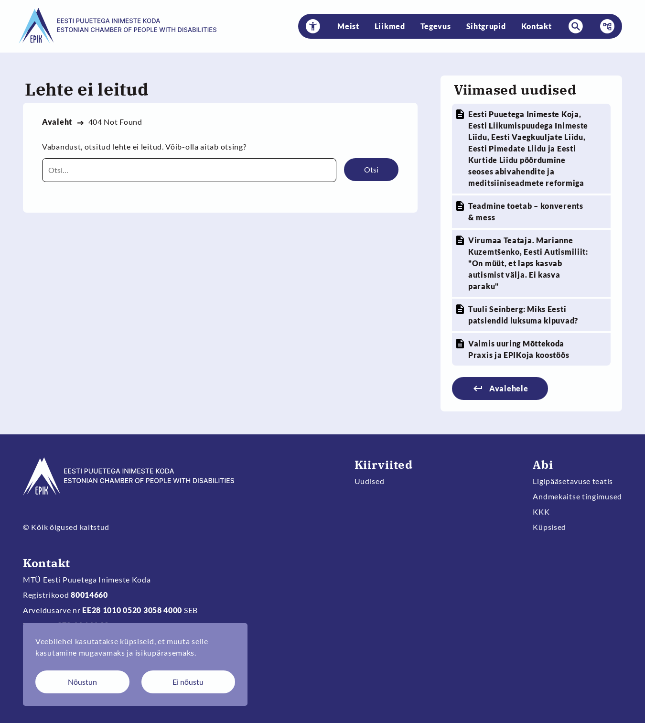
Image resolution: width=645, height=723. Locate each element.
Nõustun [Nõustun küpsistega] (82, 681)
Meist (348, 26)
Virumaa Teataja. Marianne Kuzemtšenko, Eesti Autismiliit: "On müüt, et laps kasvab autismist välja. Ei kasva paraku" (528, 263)
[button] (313, 26)
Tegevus (435, 26)
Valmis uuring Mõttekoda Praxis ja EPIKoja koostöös (518, 349)
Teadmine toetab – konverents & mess (525, 211)
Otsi (371, 169)
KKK (541, 511)
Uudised (370, 481)
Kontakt (536, 26)
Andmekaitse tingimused (577, 496)
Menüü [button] (604, 26)
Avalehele (508, 388)
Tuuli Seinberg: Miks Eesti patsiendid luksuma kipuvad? (523, 314)
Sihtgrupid (486, 26)
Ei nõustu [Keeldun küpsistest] (188, 681)
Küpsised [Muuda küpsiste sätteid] (549, 526)
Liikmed (390, 26)
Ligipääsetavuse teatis (573, 481)
